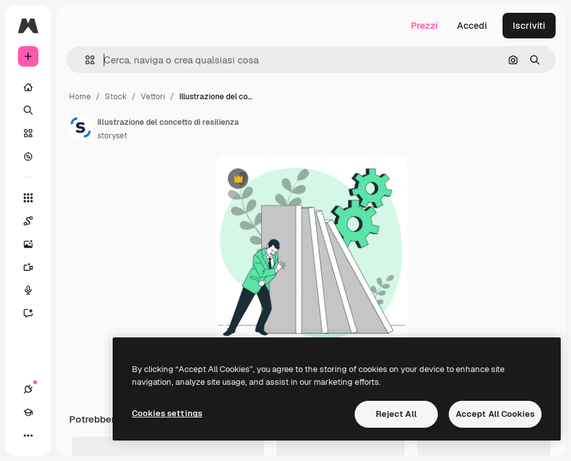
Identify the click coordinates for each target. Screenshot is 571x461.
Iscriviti (529, 25)
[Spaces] (34, 221)
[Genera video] (34, 267)
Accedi (472, 25)
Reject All (396, 413)
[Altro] (28, 435)
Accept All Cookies (495, 413)
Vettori (153, 97)
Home (80, 97)
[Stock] (28, 133)
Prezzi (424, 25)
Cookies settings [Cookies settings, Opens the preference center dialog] (167, 413)
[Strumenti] (28, 198)
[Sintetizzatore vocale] (34, 290)
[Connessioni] (28, 389)
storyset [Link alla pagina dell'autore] (112, 136)
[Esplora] (28, 156)
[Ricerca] (28, 110)
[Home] (28, 87)
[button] (84, 60)
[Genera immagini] (34, 244)
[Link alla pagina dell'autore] (80, 127)
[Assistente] (34, 313)
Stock (116, 97)
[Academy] (28, 412)
